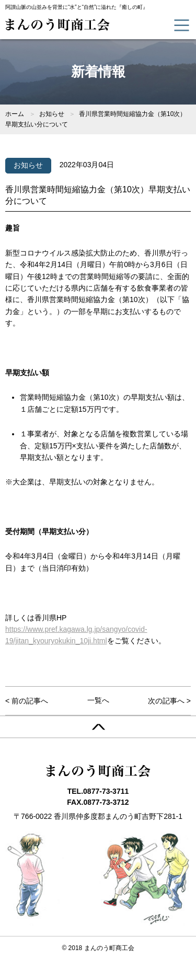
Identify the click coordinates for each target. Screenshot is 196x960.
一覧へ (98, 700)
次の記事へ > (169, 701)
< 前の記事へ (26, 701)
